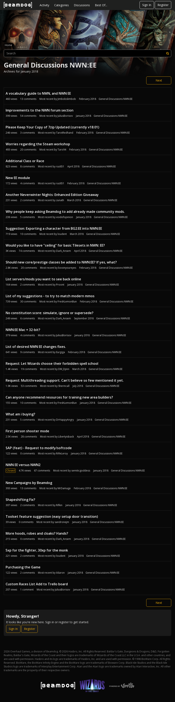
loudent (62, 234)
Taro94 (62, 149)
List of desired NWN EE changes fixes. (36, 346)
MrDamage (64, 488)
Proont (60, 284)
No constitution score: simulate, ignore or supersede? (49, 313)
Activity (44, 5)
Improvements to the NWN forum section (39, 110)
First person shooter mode (27, 431)
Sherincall (63, 386)
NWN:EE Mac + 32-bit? (23, 329)
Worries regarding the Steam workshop (38, 144)
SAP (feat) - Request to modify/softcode (39, 448)
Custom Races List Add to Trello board (37, 584)
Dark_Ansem (63, 251)
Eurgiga (60, 352)
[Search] (167, 53)
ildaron (60, 572)
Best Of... (101, 5)
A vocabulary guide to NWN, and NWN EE (38, 93)
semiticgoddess (80, 470)
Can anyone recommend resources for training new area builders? (59, 397)
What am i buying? (20, 414)
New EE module (18, 178)
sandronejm (62, 522)
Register (163, 5)
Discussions (82, 5)
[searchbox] (87, 53)
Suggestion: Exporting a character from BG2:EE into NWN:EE (54, 228)
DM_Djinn (63, 369)
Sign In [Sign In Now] (13, 629)
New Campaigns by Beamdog (29, 482)
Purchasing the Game (23, 567)
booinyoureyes (67, 268)
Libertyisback (66, 436)
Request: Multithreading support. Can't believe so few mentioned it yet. (65, 380)
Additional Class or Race (25, 161)
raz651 (60, 166)
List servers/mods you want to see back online (43, 279)
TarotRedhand (64, 132)
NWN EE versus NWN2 (23, 465)
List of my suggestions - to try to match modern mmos (50, 296)
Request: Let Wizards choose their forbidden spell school (52, 363)
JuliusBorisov (65, 116)
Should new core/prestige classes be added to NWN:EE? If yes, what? (61, 262)
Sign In (146, 5)
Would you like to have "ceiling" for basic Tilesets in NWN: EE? (55, 245)
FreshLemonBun (67, 301)
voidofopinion (64, 217)
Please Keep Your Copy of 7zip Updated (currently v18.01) (52, 127)
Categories (61, 5)
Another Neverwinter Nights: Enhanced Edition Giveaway (52, 194)
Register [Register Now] (29, 629)
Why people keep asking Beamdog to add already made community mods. (65, 211)
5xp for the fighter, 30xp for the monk (37, 550)
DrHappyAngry (65, 419)
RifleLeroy (62, 453)
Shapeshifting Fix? (20, 499)
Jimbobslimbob (67, 99)
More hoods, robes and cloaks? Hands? (37, 533)
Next (159, 80)
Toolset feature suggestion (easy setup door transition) (52, 516)
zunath (60, 200)
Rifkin (59, 505)
